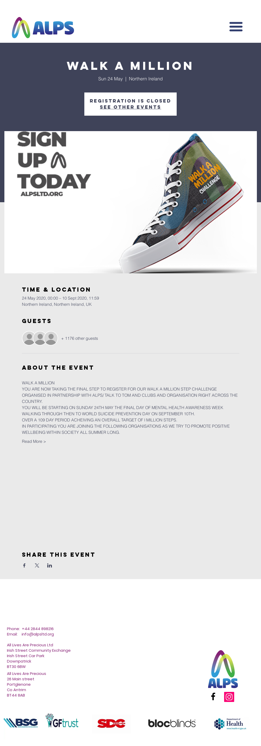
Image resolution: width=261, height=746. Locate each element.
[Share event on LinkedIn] (49, 565)
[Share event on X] (37, 565)
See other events (130, 107)
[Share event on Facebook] (24, 565)
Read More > (34, 441)
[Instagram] (229, 697)
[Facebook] (213, 696)
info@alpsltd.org (38, 634)
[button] (236, 27)
